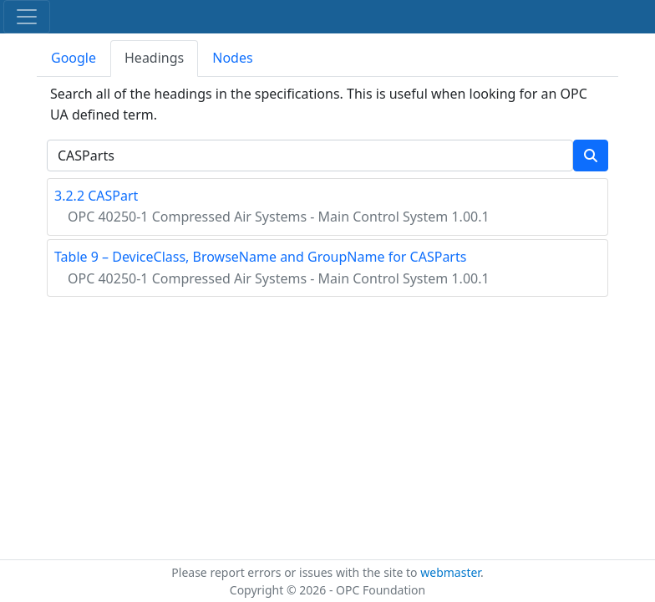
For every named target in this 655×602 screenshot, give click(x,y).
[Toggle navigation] (26, 16)
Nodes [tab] (232, 57)
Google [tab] (73, 57)
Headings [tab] (154, 57)
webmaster (450, 572)
